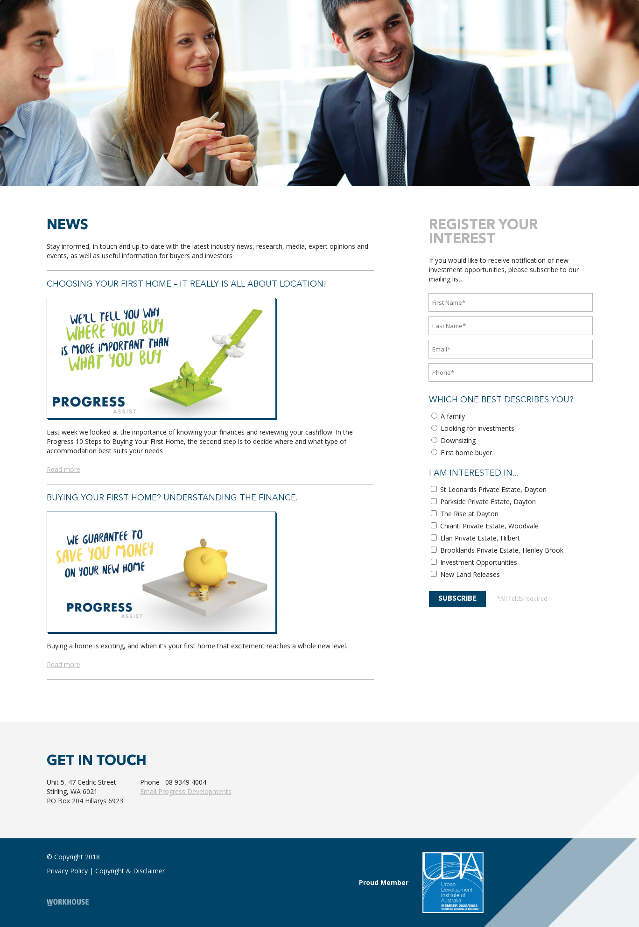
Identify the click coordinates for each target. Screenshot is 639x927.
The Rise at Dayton (465, 513)
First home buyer (461, 452)
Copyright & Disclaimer (130, 870)
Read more (63, 469)
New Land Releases (465, 574)
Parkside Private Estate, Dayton (483, 501)
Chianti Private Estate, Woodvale (485, 525)
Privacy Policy (67, 870)
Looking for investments (472, 428)
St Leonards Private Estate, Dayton (489, 489)
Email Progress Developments (186, 791)
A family (448, 416)
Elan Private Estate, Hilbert (475, 538)
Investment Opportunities (474, 562)
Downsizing (453, 440)
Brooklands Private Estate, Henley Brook (497, 550)
